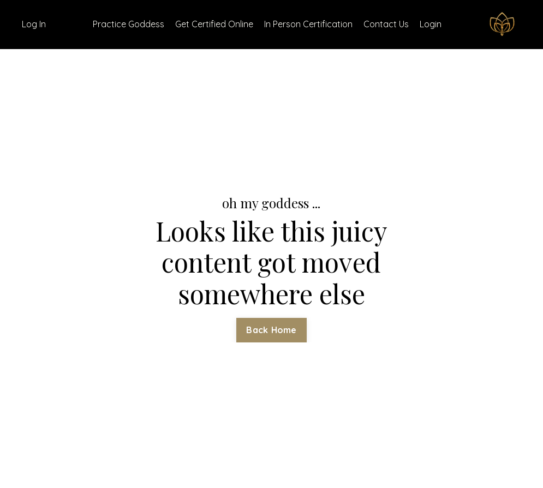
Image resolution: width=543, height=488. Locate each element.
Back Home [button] (271, 329)
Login (430, 24)
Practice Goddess (128, 24)
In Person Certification (308, 24)
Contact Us (386, 24)
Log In (34, 24)
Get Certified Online (214, 24)
